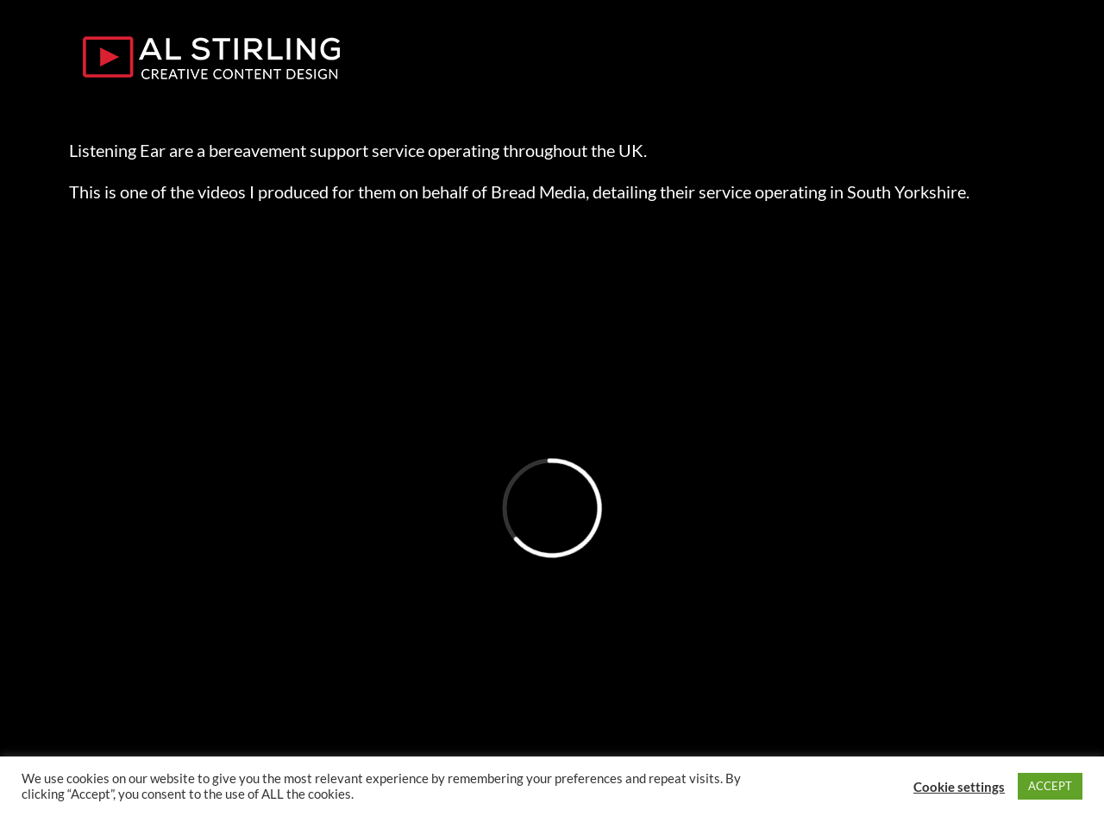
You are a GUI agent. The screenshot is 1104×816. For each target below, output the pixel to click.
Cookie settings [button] (959, 786)
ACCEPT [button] (1050, 786)
